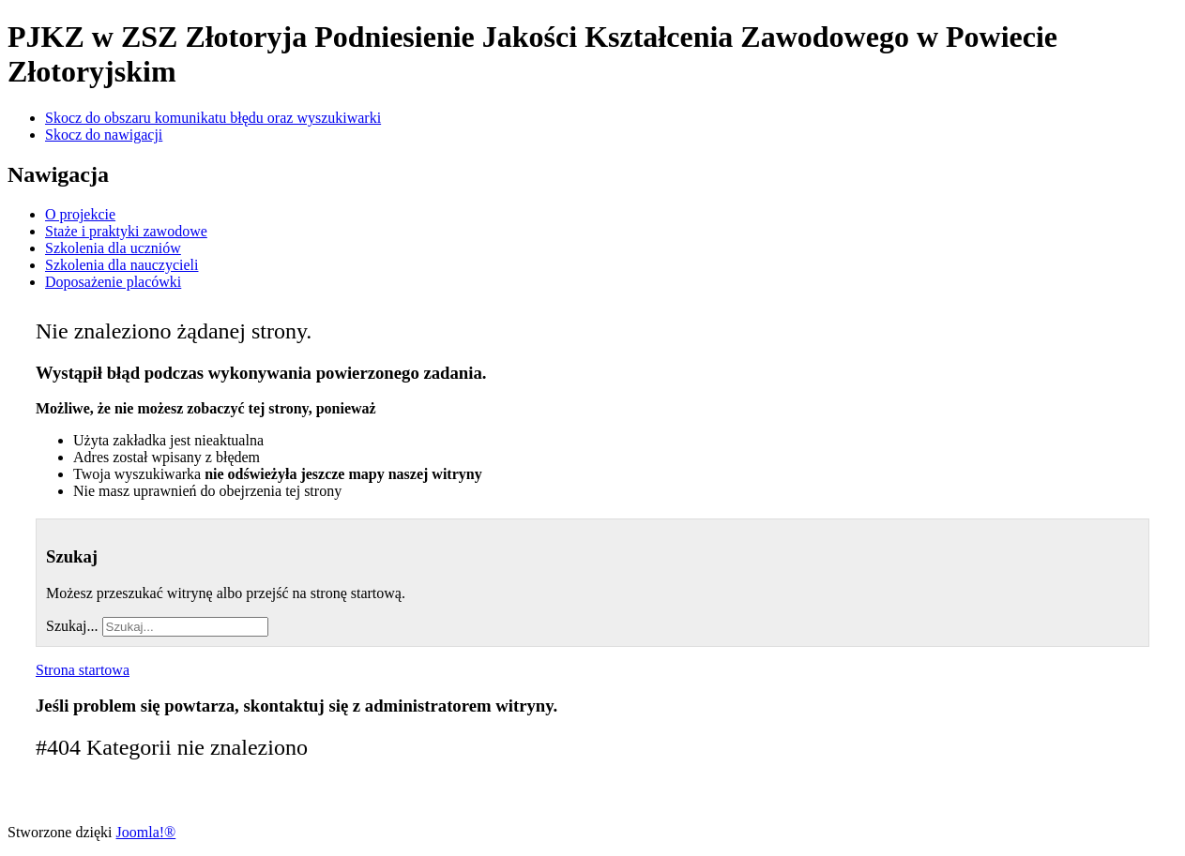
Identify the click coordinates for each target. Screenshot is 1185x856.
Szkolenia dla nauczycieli (121, 265)
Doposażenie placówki (113, 282)
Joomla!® (146, 832)
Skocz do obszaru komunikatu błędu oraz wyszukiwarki (213, 118)
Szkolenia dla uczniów (113, 248)
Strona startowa (82, 670)
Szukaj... (72, 626)
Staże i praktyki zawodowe (126, 231)
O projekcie (80, 214)
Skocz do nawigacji (103, 135)
